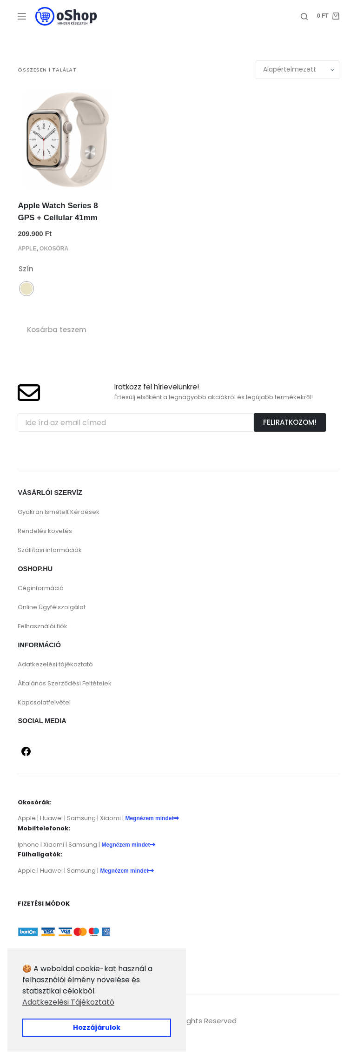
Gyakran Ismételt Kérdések (58, 511)
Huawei (51, 818)
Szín (26, 269)
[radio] (26, 289)
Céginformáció (41, 588)
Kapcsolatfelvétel (44, 702)
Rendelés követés (45, 530)
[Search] (304, 16)
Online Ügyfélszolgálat (52, 607)
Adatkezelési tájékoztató (55, 664)
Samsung (81, 818)
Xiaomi (110, 818)
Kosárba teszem (56, 330)
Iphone (28, 844)
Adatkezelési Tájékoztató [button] (68, 1002)
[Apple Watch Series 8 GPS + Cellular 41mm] (66, 139)
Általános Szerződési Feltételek (64, 683)
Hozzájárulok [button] (96, 1027)
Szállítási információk (50, 550)
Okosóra (54, 248)
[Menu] (22, 16)
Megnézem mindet (152, 818)
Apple (27, 248)
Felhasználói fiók (42, 626)
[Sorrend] (297, 69)
